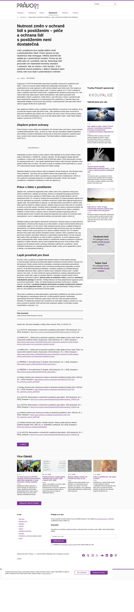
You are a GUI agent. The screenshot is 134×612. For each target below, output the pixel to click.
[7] (33, 258)
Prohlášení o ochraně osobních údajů (30, 568)
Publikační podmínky (25, 563)
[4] (59, 212)
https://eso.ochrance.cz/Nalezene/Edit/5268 (32, 459)
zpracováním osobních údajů (68, 577)
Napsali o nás (23, 553)
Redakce (21, 556)
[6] (73, 248)
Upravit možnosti (48, 607)
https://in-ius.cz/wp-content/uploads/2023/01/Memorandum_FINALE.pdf (54, 364)
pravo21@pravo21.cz (102, 551)
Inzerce (21, 561)
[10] (64, 301)
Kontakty (21, 565)
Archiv (20, 570)
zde (68, 553)
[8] (23, 274)
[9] (42, 280)
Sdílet (23, 476)
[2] (41, 118)
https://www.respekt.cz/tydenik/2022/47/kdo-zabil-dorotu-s (36, 396)
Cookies (19, 590)
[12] (37, 337)
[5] (60, 230)
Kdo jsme (21, 551)
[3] (24, 138)
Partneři (21, 558)
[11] (18, 455)
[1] (64, 99)
